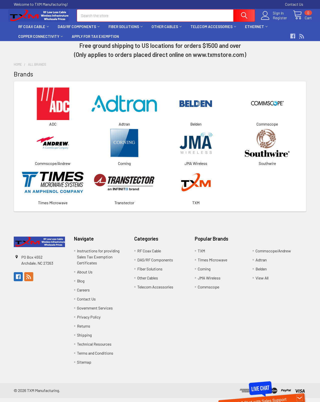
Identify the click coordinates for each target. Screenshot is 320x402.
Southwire (267, 167)
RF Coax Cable (33, 31)
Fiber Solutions (125, 31)
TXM (196, 206)
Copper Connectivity (40, 40)
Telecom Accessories (213, 31)
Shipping (84, 339)
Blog (80, 284)
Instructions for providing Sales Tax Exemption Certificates (98, 260)
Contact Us (294, 4)
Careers (83, 293)
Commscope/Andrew (52, 167)
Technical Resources (94, 348)
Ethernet (256, 31)
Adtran (124, 128)
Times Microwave (53, 206)
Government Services (95, 312)
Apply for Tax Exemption (95, 40)
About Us (84, 275)
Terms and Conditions (95, 357)
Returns (83, 330)
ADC (52, 128)
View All (262, 281)
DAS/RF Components (79, 31)
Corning (124, 167)
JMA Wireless (195, 167)
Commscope (267, 128)
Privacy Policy (88, 321)
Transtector (124, 206)
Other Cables (167, 31)
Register (274, 20)
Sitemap (84, 366)
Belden (196, 128)
